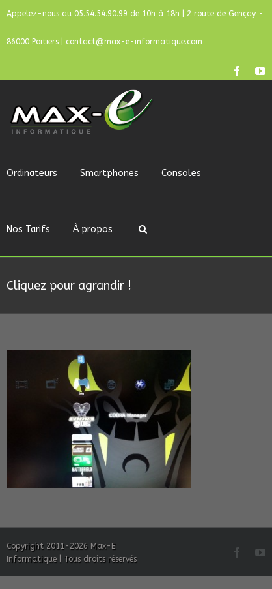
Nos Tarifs (28, 229)
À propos (93, 229)
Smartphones (109, 173)
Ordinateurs (32, 173)
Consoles (181, 173)
